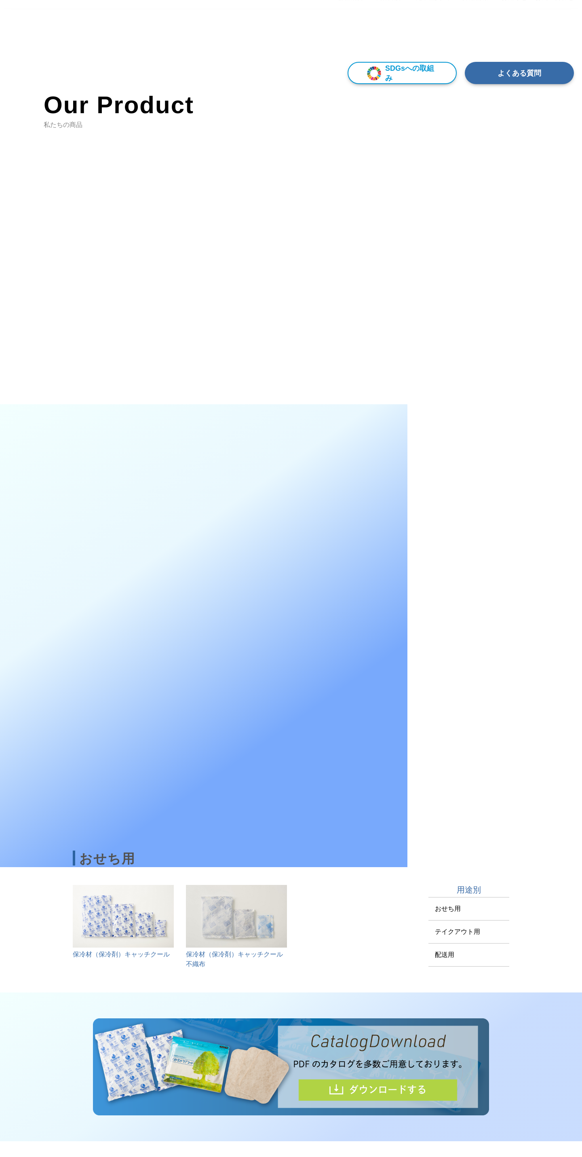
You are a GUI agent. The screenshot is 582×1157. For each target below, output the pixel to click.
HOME (314, 35)
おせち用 (448, 908)
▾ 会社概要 (347, 35)
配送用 (444, 954)
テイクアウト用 (457, 931)
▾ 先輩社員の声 (432, 35)
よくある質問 (519, 73)
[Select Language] (539, 14)
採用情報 (475, 35)
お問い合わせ (554, 35)
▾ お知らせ (511, 35)
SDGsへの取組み (398, 73)
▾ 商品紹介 (386, 35)
